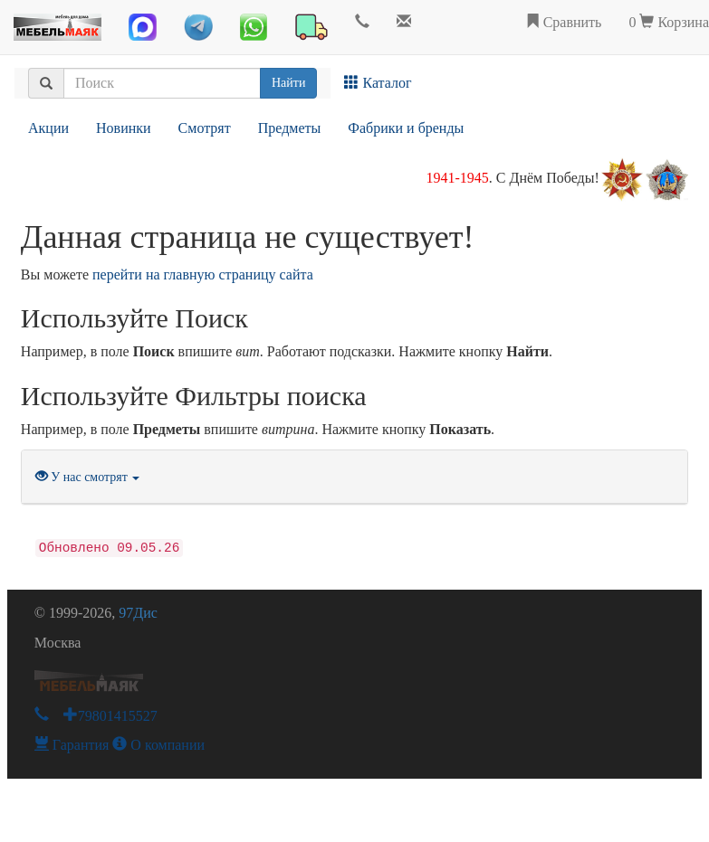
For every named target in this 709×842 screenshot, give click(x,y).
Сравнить (563, 22)
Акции (48, 128)
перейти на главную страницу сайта (202, 274)
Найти (288, 83)
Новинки (123, 128)
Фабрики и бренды (406, 128)
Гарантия (72, 744)
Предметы (289, 128)
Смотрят (204, 128)
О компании (158, 744)
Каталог (377, 82)
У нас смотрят (87, 477)
